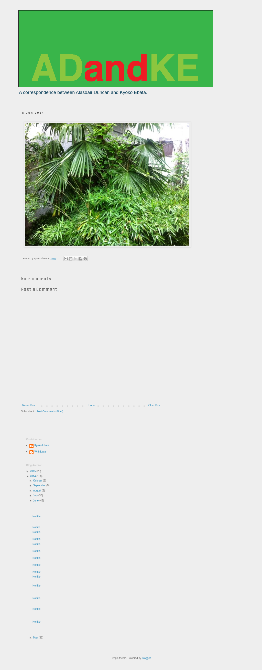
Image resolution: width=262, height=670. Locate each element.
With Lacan (41, 451)
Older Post (154, 405)
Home (92, 405)
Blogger (146, 658)
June (36, 500)
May (36, 637)
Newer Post (29, 405)
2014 (33, 476)
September (39, 485)
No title (36, 516)
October (38, 480)
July (35, 495)
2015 (33, 471)
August (37, 490)
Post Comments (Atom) (50, 411)
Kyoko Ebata (42, 445)
